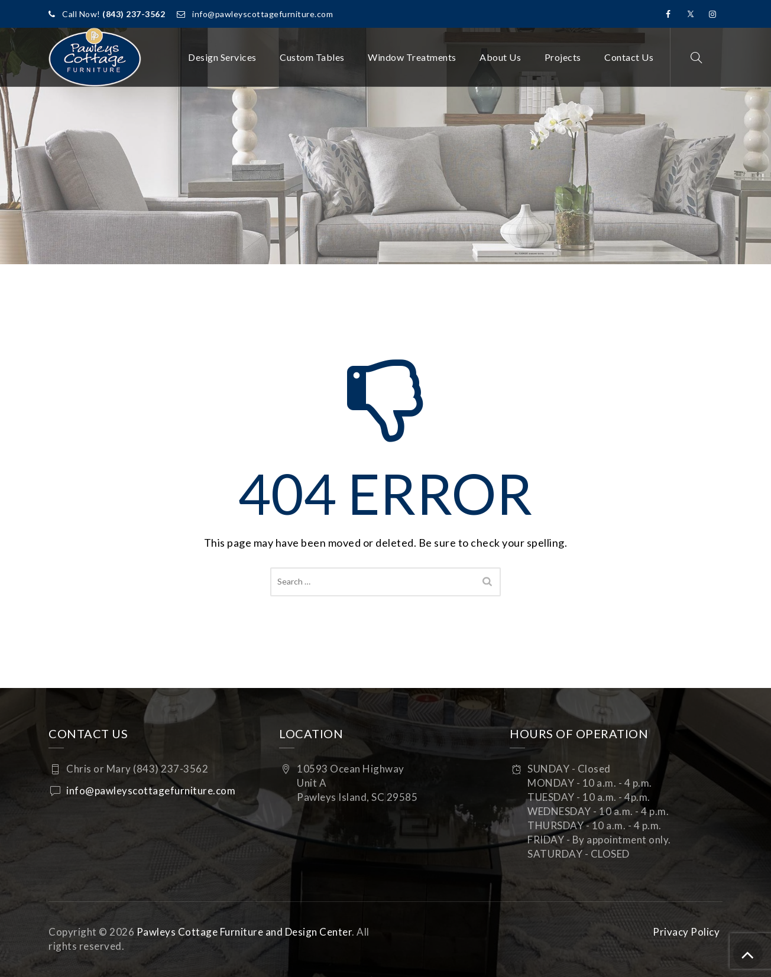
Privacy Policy (686, 932)
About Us (500, 57)
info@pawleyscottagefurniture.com (262, 14)
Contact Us (628, 57)
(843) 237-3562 (133, 14)
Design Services (222, 57)
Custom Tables (312, 57)
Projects (563, 57)
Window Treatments (412, 57)
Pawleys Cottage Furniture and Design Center (244, 932)
